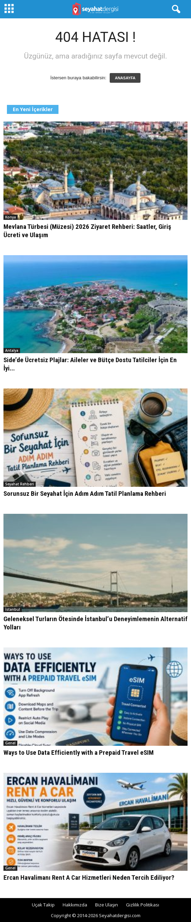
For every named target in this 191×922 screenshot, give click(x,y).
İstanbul (12, 609)
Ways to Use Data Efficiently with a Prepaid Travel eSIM (78, 753)
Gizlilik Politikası (142, 905)
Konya (10, 217)
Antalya (11, 350)
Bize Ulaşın (106, 905)
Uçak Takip (43, 905)
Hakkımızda (75, 905)
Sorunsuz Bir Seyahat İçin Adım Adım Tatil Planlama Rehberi (84, 494)
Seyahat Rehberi (19, 484)
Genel (10, 743)
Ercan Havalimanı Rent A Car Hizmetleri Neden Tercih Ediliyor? (88, 877)
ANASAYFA (125, 78)
